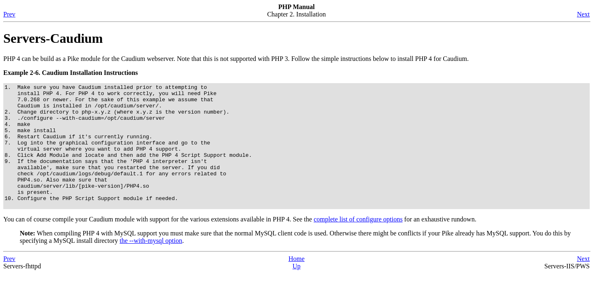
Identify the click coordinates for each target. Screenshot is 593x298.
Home (296, 283)
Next (583, 14)
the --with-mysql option (150, 265)
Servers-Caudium (53, 38)
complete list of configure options (358, 243)
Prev (9, 14)
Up (296, 290)
